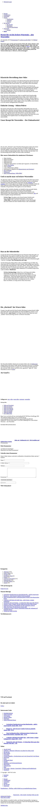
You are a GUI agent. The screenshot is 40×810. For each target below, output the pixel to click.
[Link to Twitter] (5, 779)
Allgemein (6, 575)
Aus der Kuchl (7, 752)
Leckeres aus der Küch (25, 40)
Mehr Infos (5, 808)
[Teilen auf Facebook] (8, 405)
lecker (13, 369)
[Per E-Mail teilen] (8, 413)
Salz (5, 170)
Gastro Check (7, 576)
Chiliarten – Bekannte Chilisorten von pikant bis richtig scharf (19, 753)
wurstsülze (27, 399)
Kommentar (4, 468)
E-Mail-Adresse (5, 463)
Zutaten (5, 586)
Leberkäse (30, 182)
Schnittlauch (7, 172)
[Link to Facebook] (6, 778)
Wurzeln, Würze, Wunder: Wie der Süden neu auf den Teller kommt (20, 607)
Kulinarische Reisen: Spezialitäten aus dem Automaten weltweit (19, 608)
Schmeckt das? (7, 583)
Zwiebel (9, 166)
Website (2, 465)
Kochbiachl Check (8, 579)
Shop (5, 770)
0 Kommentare (14, 40)
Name (2, 460)
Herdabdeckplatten (8, 716)
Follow (2, 709)
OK (1, 808)
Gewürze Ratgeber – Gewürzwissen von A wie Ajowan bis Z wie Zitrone (21, 759)
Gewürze (6, 577)
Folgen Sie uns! (4, 591)
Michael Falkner (8, 720)
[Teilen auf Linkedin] (8, 409)
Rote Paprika (11, 165)
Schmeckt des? (7, 769)
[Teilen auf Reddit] (8, 412)
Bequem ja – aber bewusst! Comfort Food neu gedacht (17, 599)
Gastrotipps (6, 758)
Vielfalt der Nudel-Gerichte (10, 614)
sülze (11, 399)
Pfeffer (10, 170)
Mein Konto (7, 767)
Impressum (6, 760)
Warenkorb (6, 773)
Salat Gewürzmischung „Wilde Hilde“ (13, 173)
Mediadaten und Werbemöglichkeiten (13, 766)
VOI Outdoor (7, 719)
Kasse (5, 762)
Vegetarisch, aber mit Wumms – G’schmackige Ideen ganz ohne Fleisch (21, 606)
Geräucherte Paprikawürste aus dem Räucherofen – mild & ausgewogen (21, 597)
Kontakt (6, 764)
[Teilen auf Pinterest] (8, 408)
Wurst (28, 46)
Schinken (3, 184)
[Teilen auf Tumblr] (8, 411)
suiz (9, 399)
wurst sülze (16, 399)
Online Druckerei (8, 717)
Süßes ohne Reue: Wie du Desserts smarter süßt (15, 610)
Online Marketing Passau (10, 723)
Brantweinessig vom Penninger (26, 169)
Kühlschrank (34, 364)
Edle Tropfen (7, 756)
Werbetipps (6, 722)
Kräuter (5, 580)
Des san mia (7, 755)
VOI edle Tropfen (8, 584)
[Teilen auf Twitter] (8, 406)
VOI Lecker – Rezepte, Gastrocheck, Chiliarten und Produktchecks (20, 771)
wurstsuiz (21, 399)
